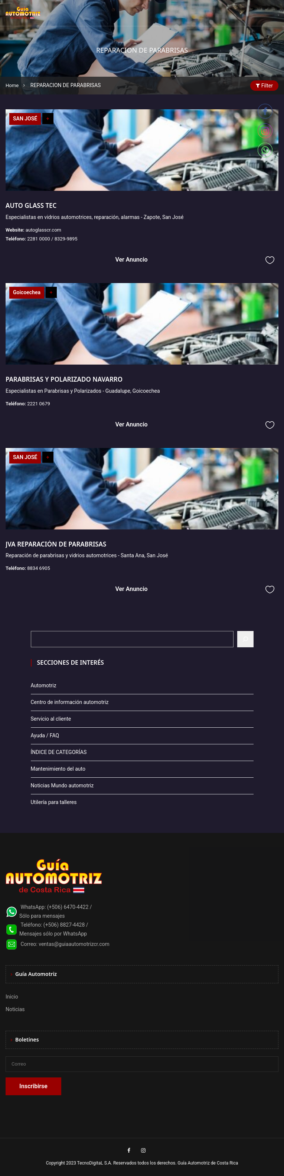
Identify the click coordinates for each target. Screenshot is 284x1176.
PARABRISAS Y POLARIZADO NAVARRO (64, 379)
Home (13, 85)
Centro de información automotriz (70, 702)
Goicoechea (26, 292)
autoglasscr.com (43, 230)
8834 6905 (38, 568)
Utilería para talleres (54, 802)
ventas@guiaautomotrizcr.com (74, 944)
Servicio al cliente (51, 719)
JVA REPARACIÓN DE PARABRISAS (56, 544)
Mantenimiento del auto (58, 769)
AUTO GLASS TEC (31, 205)
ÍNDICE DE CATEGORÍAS (59, 752)
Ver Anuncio (131, 259)
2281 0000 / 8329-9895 (52, 239)
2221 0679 (38, 403)
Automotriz (43, 685)
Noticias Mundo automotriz (62, 785)
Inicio (12, 997)
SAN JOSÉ (25, 119)
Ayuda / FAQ (45, 735)
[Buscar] (245, 639)
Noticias (15, 1009)
